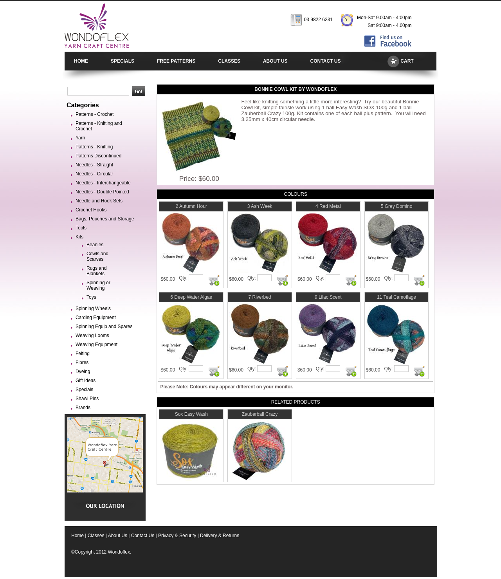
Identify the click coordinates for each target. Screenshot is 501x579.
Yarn (80, 138)
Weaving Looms (92, 335)
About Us (117, 535)
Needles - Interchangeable (103, 183)
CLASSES (229, 61)
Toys (91, 297)
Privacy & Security (177, 535)
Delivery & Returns (219, 535)
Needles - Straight (94, 165)
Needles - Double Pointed (102, 192)
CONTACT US (325, 61)
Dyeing (83, 371)
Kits (79, 237)
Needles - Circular (94, 174)
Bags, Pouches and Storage (105, 219)
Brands (83, 407)
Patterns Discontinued (98, 156)
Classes (96, 535)
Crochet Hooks (91, 210)
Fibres (82, 362)
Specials (84, 389)
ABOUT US (275, 61)
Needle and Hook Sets (99, 201)
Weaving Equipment (96, 344)
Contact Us (142, 535)
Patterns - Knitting (94, 147)
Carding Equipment (96, 317)
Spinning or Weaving (98, 285)
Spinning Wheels (93, 308)
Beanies (95, 244)
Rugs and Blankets (96, 270)
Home (77, 535)
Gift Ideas (86, 380)
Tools (81, 228)
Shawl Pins (87, 398)
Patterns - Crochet (95, 114)
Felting (83, 353)
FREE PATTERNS (176, 61)
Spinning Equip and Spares (104, 326)
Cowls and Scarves (97, 256)
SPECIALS (122, 61)
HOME (81, 61)
